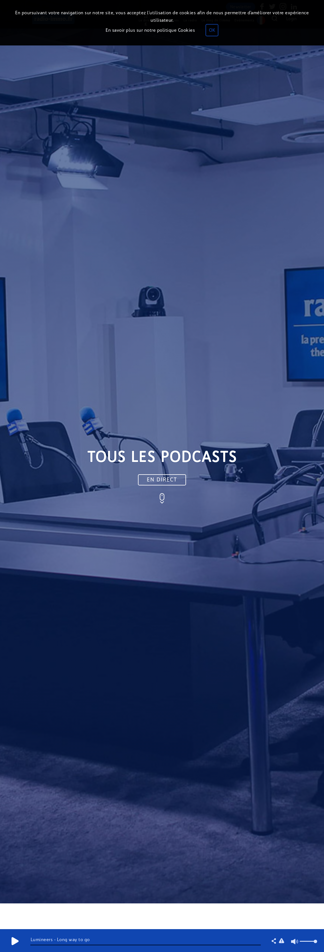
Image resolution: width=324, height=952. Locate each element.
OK (212, 30)
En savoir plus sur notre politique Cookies (150, 30)
